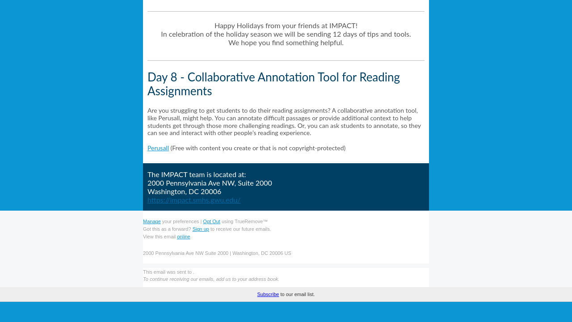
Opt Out (211, 221)
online (183, 236)
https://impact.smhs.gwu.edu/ (193, 199)
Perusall (158, 148)
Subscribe (268, 315)
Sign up (201, 229)
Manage (152, 221)
